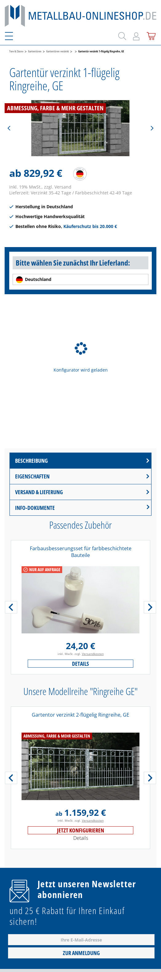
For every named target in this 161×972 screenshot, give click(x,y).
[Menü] (13, 35)
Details (80, 663)
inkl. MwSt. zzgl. (81, 654)
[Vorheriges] (9, 128)
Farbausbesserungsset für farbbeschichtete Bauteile (80, 552)
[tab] (80, 461)
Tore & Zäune (16, 51)
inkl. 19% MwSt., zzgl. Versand (40, 187)
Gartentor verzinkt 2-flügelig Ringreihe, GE (80, 714)
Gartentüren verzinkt (57, 51)
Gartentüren (35, 51)
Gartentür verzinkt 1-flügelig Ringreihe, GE (101, 51)
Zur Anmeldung (81, 953)
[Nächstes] (151, 128)
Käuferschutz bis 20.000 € (90, 226)
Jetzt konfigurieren (80, 830)
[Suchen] (121, 35)
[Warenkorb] (150, 35)
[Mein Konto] (136, 35)
